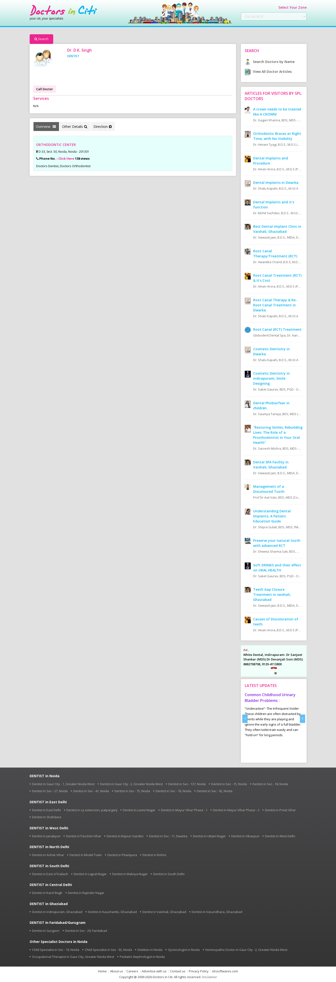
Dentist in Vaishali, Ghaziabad (164, 912)
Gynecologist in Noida (184, 950)
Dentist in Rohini (154, 855)
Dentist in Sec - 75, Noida (132, 791)
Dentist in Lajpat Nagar (90, 874)
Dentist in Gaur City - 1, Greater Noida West (63, 784)
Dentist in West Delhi (280, 836)
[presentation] (245, 718)
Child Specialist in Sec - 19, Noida (55, 950)
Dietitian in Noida (150, 950)
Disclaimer (209, 977)
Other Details (74, 126)
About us (116, 971)
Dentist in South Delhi (168, 874)
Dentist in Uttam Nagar (209, 836)
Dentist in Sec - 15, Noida (229, 784)
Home (102, 971)
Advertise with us (154, 971)
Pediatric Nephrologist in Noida (142, 957)
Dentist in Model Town (86, 855)
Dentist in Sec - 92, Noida (214, 791)
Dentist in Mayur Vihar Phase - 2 (236, 810)
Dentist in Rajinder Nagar (86, 893)
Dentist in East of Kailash (50, 874)
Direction (102, 126)
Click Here (66, 158)
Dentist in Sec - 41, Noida (91, 791)
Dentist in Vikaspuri (245, 836)
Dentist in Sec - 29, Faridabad (86, 930)
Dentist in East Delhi (46, 810)
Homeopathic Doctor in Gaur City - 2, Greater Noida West (246, 950)
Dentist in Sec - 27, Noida (50, 791)
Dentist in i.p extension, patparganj (91, 810)
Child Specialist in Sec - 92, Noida (108, 950)
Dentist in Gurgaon (45, 930)
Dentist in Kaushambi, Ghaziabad (112, 912)
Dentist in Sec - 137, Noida (187, 784)
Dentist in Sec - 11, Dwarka (168, 836)
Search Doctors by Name (270, 61)
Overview (46, 126)
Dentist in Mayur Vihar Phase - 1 (184, 810)
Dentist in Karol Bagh (47, 893)
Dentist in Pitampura (122, 855)
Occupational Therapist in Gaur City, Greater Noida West (73, 957)
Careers (132, 971)
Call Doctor (44, 89)
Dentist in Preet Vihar (280, 810)
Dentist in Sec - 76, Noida (173, 791)
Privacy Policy (199, 971)
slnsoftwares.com (225, 971)
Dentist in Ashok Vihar (48, 855)
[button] (272, 673)
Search (41, 39)
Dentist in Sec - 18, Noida (270, 784)
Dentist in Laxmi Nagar (139, 810)
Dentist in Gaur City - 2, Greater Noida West (131, 784)
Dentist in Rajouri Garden (125, 836)
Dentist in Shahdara (46, 817)
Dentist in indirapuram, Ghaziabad (57, 912)
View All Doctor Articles (268, 71)
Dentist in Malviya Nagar (130, 874)
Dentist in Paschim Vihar (83, 836)
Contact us (177, 971)
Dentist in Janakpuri (46, 836)
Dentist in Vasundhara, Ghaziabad (217, 912)
